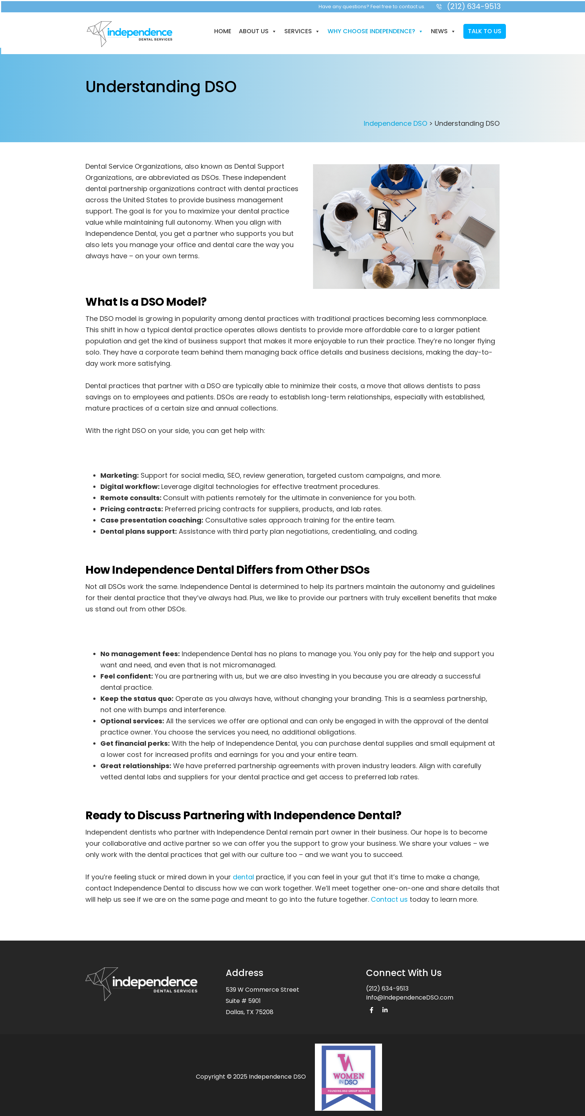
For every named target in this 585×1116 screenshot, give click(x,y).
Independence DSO (395, 121)
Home (222, 30)
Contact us (389, 897)
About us (257, 30)
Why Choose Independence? (375, 30)
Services (301, 30)
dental (243, 874)
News (442, 30)
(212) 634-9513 (387, 986)
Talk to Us (484, 30)
